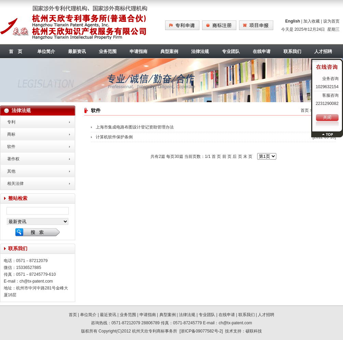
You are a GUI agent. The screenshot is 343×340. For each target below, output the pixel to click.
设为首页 (331, 21)
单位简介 (46, 51)
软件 (11, 146)
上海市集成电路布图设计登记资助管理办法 (135, 127)
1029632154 (327, 86)
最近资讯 (108, 314)
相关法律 (15, 183)
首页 (305, 110)
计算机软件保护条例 (114, 137)
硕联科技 (254, 331)
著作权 (13, 159)
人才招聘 (266, 314)
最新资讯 (77, 51)
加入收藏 (311, 21)
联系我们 (292, 51)
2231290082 (327, 103)
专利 (11, 122)
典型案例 (169, 51)
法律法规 (200, 51)
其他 (11, 171)
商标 (11, 134)
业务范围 (108, 51)
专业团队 (231, 51)
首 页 (15, 51)
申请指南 (138, 51)
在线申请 (262, 51)
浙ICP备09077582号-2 (201, 331)
